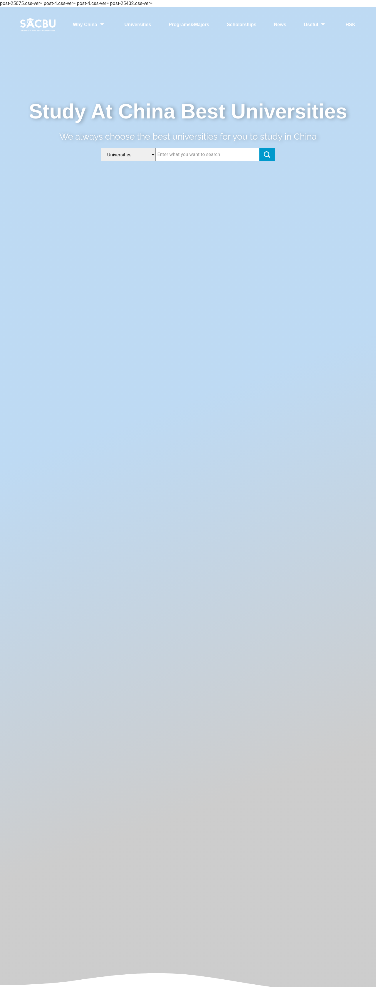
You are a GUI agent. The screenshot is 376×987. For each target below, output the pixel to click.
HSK (350, 24)
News (280, 24)
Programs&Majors (189, 24)
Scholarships (241, 24)
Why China (90, 24)
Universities (138, 24)
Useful (316, 24)
